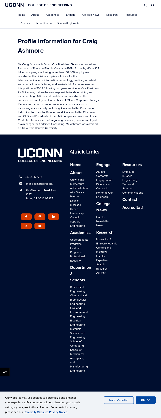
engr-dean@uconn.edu (39, 184)
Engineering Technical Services (129, 184)
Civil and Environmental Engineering (79, 312)
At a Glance (77, 192)
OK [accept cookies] (145, 399)
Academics (53, 15)
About (36, 15)
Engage (71, 15)
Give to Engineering (69, 23)
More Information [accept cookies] (118, 400)
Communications (132, 192)
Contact (25, 23)
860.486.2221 (33, 177)
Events (100, 217)
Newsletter (102, 221)
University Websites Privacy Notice (45, 412)
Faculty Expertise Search (102, 260)
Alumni (100, 172)
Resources (132, 15)
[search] (145, 5)
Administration (79, 188)
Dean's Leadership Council (77, 213)
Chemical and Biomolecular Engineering (78, 300)
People (74, 196)
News (99, 225)
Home (21, 15)
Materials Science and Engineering (77, 333)
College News (91, 15)
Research (112, 15)
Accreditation (43, 23)
